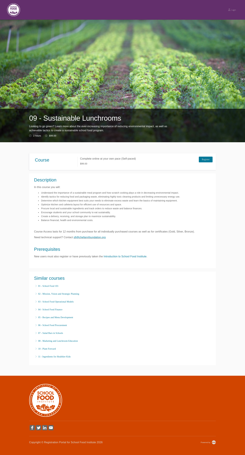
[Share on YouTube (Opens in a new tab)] (51, 428)
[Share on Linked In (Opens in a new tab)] (44, 428)
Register (206, 159)
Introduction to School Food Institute (125, 256)
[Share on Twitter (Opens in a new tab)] (38, 428)
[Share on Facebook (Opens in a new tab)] (32, 428)
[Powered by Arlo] (208, 442)
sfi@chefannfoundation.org (90, 237)
